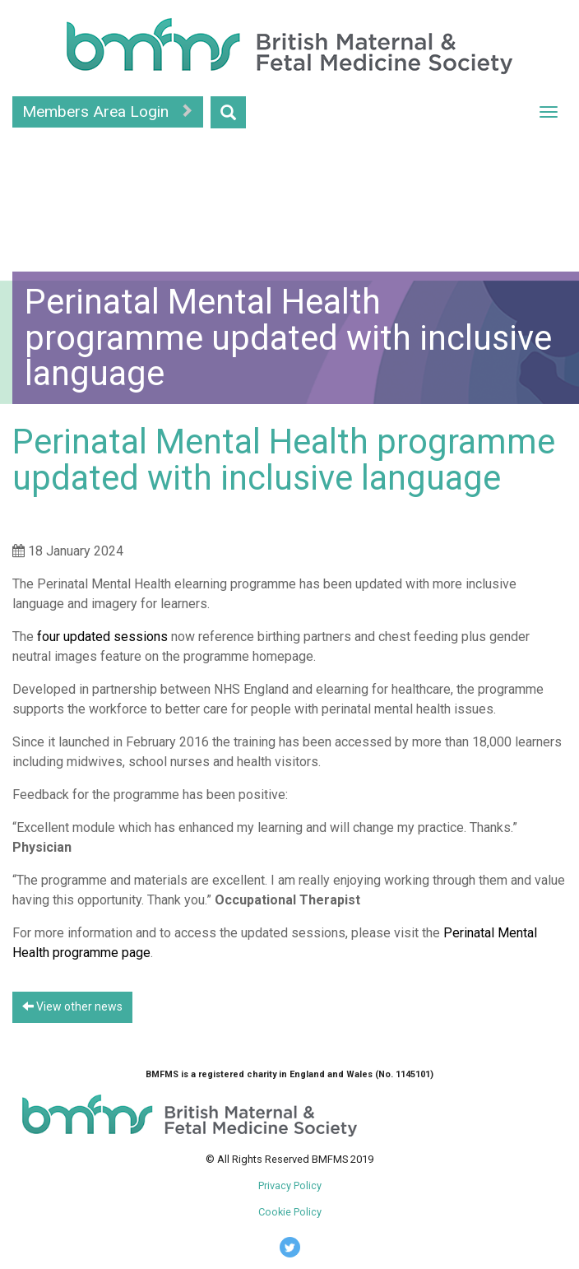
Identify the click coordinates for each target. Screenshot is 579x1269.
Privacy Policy (290, 1185)
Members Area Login (107, 111)
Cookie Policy (290, 1212)
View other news (72, 1006)
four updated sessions (102, 636)
